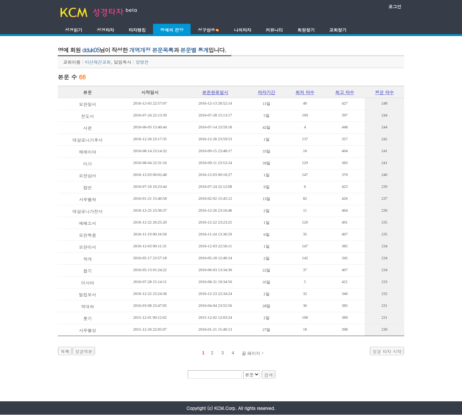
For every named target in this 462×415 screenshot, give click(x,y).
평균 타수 (384, 92)
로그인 (394, 6)
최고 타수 (344, 92)
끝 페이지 (251, 353)
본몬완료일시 (215, 92)
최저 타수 (305, 92)
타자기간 (266, 92)
